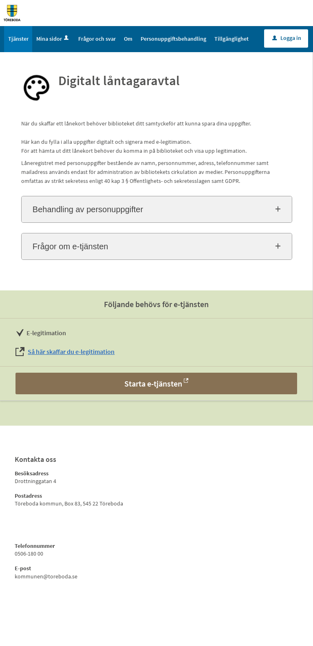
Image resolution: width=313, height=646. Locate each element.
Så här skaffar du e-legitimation (71, 351)
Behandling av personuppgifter (88, 209)
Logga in (286, 38)
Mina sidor (53, 38)
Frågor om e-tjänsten (70, 246)
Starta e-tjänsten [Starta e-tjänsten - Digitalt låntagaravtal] (153, 383)
